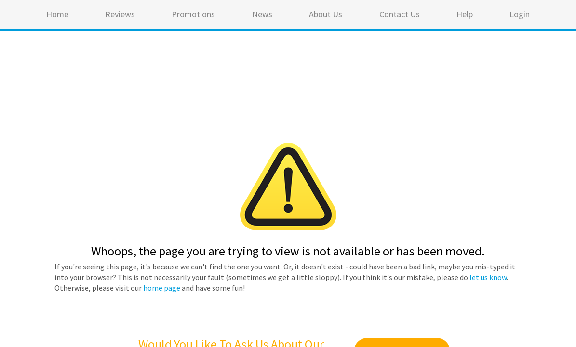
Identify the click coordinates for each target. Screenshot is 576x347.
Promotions (193, 14)
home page (161, 288)
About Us (325, 14)
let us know (488, 277)
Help (464, 14)
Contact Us (399, 14)
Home (57, 14)
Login (519, 14)
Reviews (120, 14)
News (262, 14)
